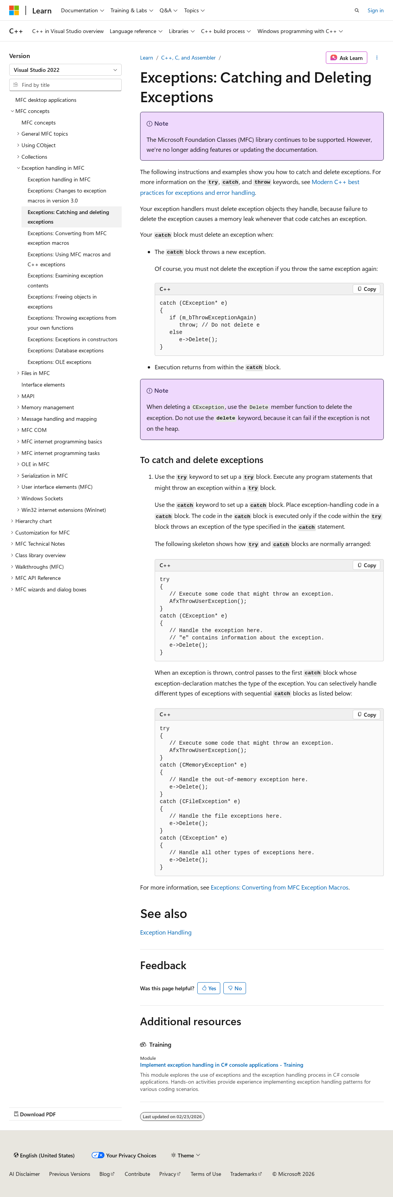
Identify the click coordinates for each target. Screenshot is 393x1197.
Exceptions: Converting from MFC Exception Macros (279, 887)
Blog (104, 1173)
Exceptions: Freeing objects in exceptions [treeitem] (62, 301)
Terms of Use (206, 1173)
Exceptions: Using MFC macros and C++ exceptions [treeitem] (69, 259)
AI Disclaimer (24, 1173)
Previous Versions (69, 1173)
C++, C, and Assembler (188, 57)
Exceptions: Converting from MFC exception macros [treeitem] (67, 238)
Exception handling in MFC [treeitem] (59, 179)
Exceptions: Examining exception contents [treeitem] (65, 280)
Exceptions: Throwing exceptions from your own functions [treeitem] (72, 322)
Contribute (137, 1173)
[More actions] (377, 57)
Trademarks (243, 1173)
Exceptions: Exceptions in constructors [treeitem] (72, 339)
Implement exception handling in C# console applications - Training (221, 1064)
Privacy (167, 1173)
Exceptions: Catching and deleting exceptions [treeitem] (68, 217)
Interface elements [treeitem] (43, 384)
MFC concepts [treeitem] (38, 122)
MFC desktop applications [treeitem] (45, 99)
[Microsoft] (14, 10)
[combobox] (65, 70)
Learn (146, 57)
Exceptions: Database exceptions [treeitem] (66, 350)
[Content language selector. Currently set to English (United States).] (44, 1155)
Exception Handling (166, 932)
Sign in (376, 10)
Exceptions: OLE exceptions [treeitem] (59, 361)
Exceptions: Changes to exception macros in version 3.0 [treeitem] (67, 195)
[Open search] (357, 10)
